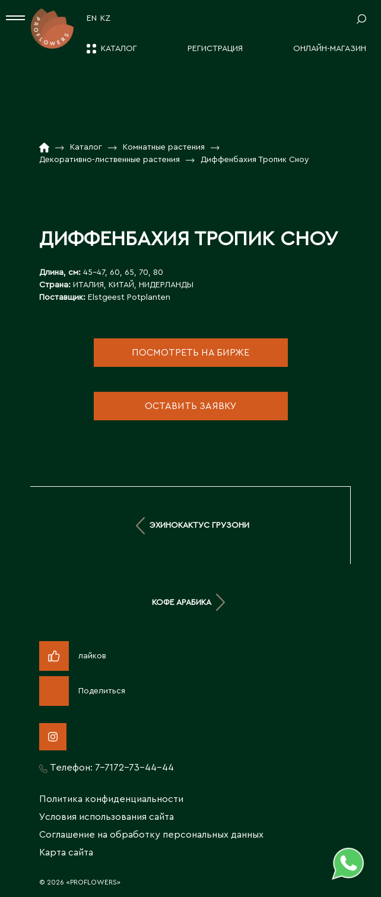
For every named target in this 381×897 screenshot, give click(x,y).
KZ (105, 18)
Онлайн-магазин (329, 49)
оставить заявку (191, 406)
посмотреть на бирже (190, 352)
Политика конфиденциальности (111, 799)
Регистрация (215, 49)
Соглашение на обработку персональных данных (151, 834)
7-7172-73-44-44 (134, 767)
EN (92, 18)
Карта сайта (66, 852)
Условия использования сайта (106, 817)
